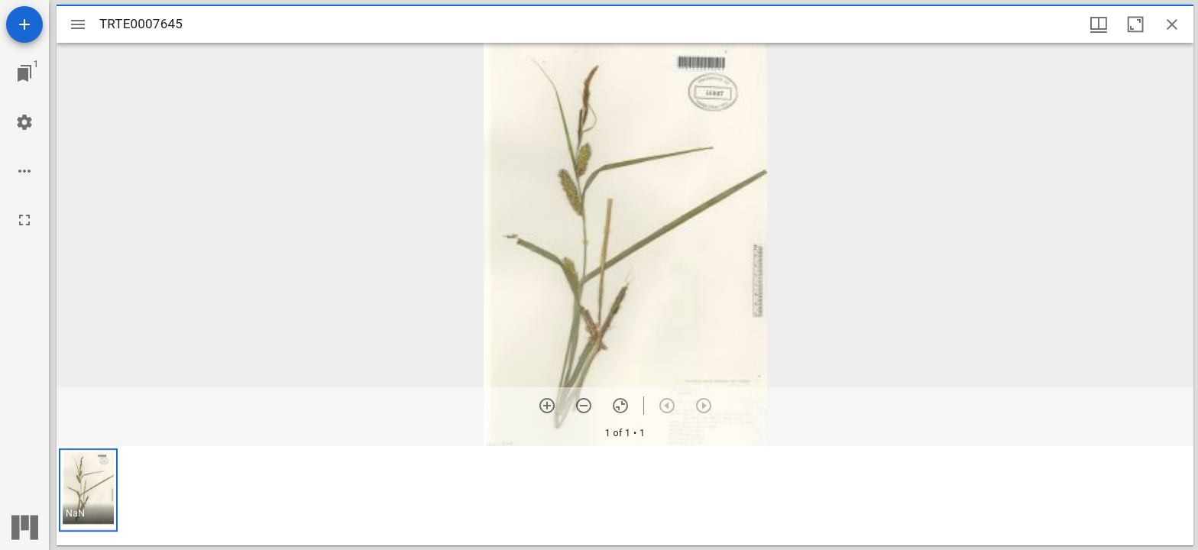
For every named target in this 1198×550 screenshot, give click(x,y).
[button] (88, 490)
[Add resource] (24, 24)
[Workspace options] (24, 171)
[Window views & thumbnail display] (1098, 24)
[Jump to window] (24, 73)
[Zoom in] (547, 405)
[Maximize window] (1135, 24)
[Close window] (1172, 24)
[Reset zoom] (620, 405)
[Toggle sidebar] (78, 24)
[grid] (625, 495)
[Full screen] (24, 220)
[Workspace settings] (24, 122)
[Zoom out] (583, 405)
